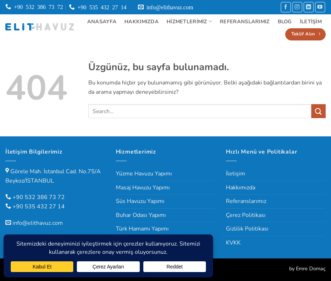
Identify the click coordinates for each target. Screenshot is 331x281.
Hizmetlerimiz (189, 21)
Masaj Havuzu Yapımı (143, 188)
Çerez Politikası (246, 215)
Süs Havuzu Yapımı (140, 201)
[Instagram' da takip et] (297, 7)
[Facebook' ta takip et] (286, 7)
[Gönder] (318, 111)
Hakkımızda (141, 21)
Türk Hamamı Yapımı (142, 229)
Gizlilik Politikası (247, 229)
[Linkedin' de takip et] (308, 7)
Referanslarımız (245, 21)
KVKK (233, 243)
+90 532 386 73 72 (39, 197)
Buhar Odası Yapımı (141, 215)
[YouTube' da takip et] (320, 7)
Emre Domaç (311, 268)
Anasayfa (102, 21)
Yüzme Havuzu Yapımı (144, 174)
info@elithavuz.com (38, 223)
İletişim (311, 21)
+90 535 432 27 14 (39, 206)
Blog (285, 21)
